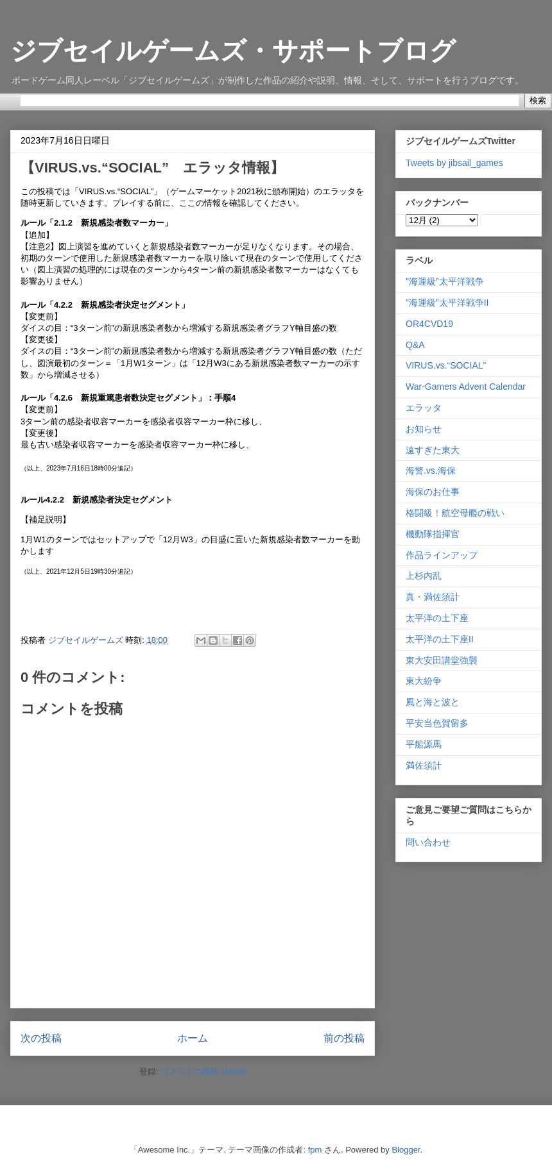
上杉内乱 (424, 576)
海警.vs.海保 (431, 470)
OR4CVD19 (429, 324)
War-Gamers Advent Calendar (466, 386)
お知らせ (424, 429)
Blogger (406, 1149)
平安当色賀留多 (437, 723)
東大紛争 (424, 681)
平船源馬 (424, 744)
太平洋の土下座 (437, 618)
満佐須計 (424, 765)
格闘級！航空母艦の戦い (455, 513)
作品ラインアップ (442, 555)
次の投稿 (41, 1038)
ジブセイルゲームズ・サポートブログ (233, 51)
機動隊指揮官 (433, 534)
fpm (315, 1149)
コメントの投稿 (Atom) (203, 1071)
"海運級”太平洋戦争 (445, 281)
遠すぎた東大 (433, 450)
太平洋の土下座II (440, 639)
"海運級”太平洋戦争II (447, 302)
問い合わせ (428, 842)
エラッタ (424, 408)
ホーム (192, 1038)
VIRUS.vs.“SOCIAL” (446, 365)
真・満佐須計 (433, 597)
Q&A (415, 345)
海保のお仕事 (433, 492)
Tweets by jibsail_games (454, 163)
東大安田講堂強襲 (442, 660)
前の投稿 (344, 1038)
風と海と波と (433, 702)
